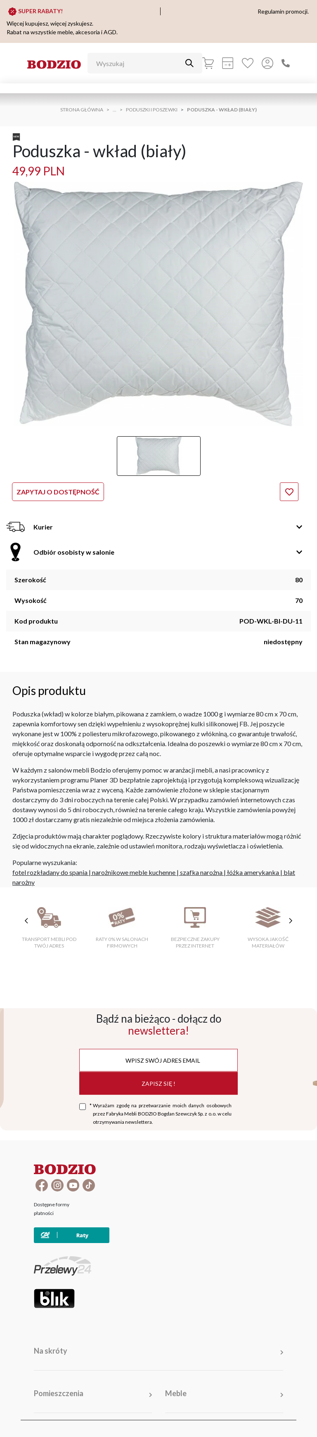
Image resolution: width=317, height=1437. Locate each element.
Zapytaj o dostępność (58, 492)
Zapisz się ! (158, 1083)
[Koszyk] (208, 63)
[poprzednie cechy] (26, 920)
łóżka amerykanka (253, 872)
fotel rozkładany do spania (50, 872)
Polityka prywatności (216, 1420)
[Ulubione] (247, 63)
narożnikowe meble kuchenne (133, 872)
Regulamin (177, 1420)
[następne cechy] (290, 920)
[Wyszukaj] (138, 63)
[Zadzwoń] (286, 63)
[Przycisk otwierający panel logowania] (267, 63)
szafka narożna (201, 872)
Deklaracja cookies (265, 1420)
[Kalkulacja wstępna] (228, 63)
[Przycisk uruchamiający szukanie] (189, 63)
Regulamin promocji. (283, 11)
